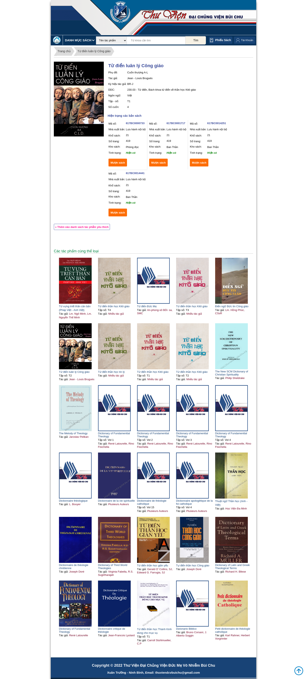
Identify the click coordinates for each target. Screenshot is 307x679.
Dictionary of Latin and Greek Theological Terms (232, 567)
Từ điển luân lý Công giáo (93, 51)
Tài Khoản (247, 40)
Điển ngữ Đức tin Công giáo (231, 306)
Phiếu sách (223, 40)
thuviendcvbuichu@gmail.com (177, 672)
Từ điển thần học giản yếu (152, 565)
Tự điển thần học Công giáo (192, 565)
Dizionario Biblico (186, 628)
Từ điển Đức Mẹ (147, 306)
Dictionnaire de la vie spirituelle (116, 500)
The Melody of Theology (73, 433)
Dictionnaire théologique (73, 500)
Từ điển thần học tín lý (111, 371)
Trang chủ (64, 51)
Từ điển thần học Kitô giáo (113, 306)
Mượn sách (118, 162)
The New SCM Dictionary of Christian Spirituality (231, 373)
